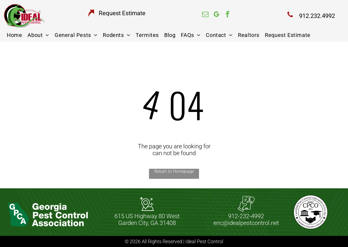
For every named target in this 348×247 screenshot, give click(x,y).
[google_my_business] (216, 15)
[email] (205, 15)
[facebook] (227, 15)
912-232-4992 (246, 216)
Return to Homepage (174, 171)
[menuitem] (14, 35)
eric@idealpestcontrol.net (246, 223)
